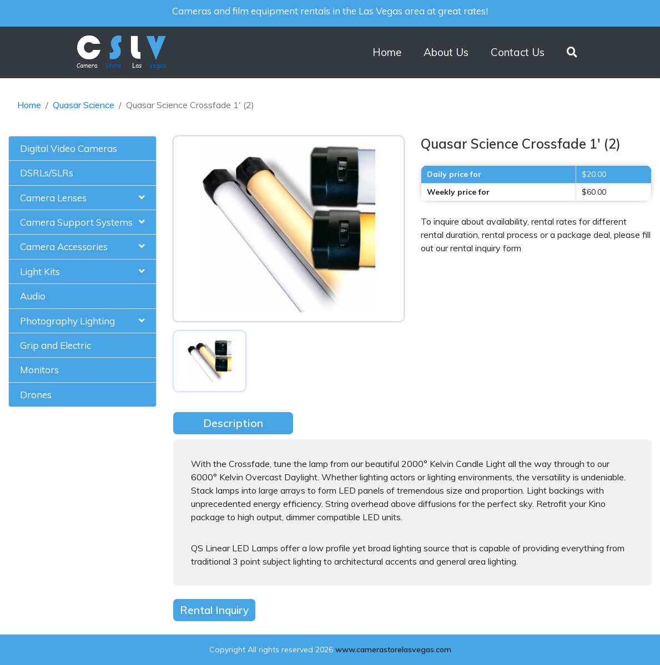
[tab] (82, 148)
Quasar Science (83, 104)
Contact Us (518, 52)
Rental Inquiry (214, 610)
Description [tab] (233, 423)
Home (386, 52)
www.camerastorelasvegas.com (393, 649)
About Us (446, 52)
